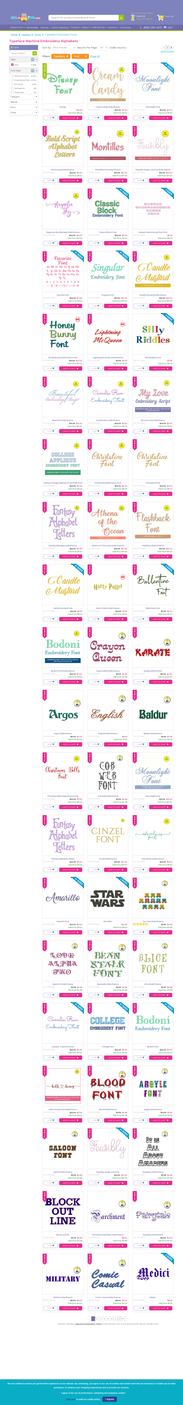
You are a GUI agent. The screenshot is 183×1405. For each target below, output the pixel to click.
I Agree (109, 1399)
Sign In (141, 16)
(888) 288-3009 (151, 28)
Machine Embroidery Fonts (88, 1324)
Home (14, 35)
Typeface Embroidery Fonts (61, 35)
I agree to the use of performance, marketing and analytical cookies (91, 1393)
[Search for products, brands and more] (83, 18)
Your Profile (144, 19)
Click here (71, 1399)
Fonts (38, 35)
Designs (26, 35)
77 (123, 1319)
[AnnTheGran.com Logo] (25, 18)
